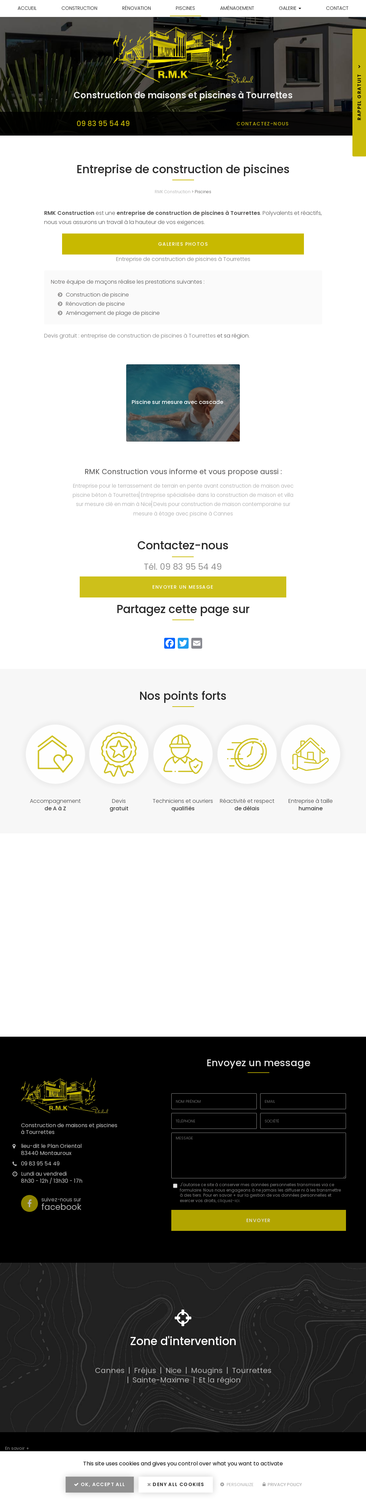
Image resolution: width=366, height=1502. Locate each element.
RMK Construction (173, 192)
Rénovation (136, 8)
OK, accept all (99, 1487)
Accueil (27, 8)
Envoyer (258, 1239)
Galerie (290, 8)
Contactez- (262, 123)
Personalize (237, 1487)
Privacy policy (282, 1487)
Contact (337, 8)
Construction (79, 8)
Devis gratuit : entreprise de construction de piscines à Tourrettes (130, 356)
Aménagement (237, 8)
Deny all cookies (176, 1487)
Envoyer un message (182, 607)
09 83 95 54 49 (103, 123)
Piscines (185, 8)
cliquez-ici (228, 1221)
